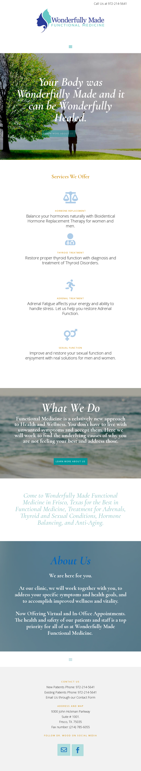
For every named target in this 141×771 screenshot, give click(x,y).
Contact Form (85, 697)
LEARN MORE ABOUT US (37, 132)
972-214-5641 (117, 4)
